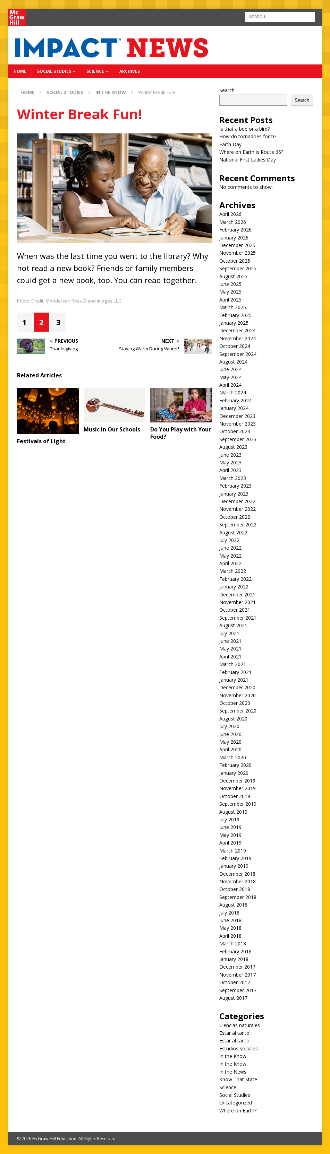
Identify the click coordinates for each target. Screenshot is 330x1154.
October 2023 (234, 431)
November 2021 (237, 602)
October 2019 (234, 796)
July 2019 (229, 819)
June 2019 (230, 827)
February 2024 (235, 400)
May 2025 (230, 291)
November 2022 (237, 509)
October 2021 (234, 609)
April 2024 (230, 385)
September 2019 (237, 804)
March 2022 (232, 571)
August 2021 (233, 625)
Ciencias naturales (239, 1025)
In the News (232, 1071)
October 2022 (234, 517)
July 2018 (229, 912)
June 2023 (230, 455)
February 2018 (235, 951)
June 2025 (230, 284)
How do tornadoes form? (247, 136)
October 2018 (234, 889)
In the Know (232, 1056)
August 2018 (233, 904)
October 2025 (234, 260)
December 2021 (237, 594)
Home (20, 71)
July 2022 (229, 540)
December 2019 (237, 780)
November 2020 (237, 695)
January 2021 (233, 679)
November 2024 (237, 338)
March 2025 (232, 307)
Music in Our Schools (112, 429)
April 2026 (230, 214)
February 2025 (235, 315)
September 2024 (237, 354)
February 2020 (235, 765)
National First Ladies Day (247, 159)
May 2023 (230, 462)
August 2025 (233, 276)
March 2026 (232, 222)
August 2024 (233, 361)
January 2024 (233, 408)
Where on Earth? (237, 1110)
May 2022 (230, 555)
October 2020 (234, 703)
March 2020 (232, 757)
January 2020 (233, 773)
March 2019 (232, 850)
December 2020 (237, 687)
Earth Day (230, 144)
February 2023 (235, 485)
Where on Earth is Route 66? (251, 152)
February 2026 (235, 229)
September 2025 (237, 268)
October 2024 (234, 346)
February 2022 (235, 579)
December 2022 (237, 501)
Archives (129, 71)
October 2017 (234, 982)
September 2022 (237, 524)
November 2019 (237, 788)
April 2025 (230, 299)
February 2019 (235, 858)
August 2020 (233, 718)
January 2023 (233, 493)
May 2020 (230, 741)
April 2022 (230, 563)
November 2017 (237, 974)
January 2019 (233, 866)
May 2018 (230, 928)
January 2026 (233, 237)
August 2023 (233, 447)
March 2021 (232, 664)
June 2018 (230, 920)
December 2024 (237, 330)
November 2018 (237, 881)
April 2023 (230, 470)
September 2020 (237, 710)
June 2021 (230, 641)
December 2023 (237, 416)
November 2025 (237, 253)
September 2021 (237, 617)
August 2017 (233, 998)
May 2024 (230, 377)
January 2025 (233, 323)
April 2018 (230, 936)
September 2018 (237, 897)
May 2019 (230, 835)
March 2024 (232, 392)
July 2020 (229, 726)
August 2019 (233, 811)
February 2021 (235, 672)
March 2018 (232, 943)
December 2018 (237, 874)
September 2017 (237, 990)
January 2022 (233, 586)
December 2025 (237, 245)
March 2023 (232, 478)
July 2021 (229, 633)
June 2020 (230, 734)
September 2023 (237, 439)
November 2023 (237, 423)
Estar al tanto (234, 1033)
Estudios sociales (238, 1048)
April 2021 (230, 656)
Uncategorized (235, 1102)
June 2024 (230, 369)
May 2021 (230, 648)
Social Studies (54, 71)
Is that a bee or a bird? (244, 128)
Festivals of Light (41, 441)
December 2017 (237, 966)
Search (227, 90)
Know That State (238, 1079)
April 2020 (230, 749)
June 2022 (230, 547)
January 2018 (233, 959)
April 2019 (230, 842)
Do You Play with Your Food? (180, 433)
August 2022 (233, 532)
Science (95, 71)
